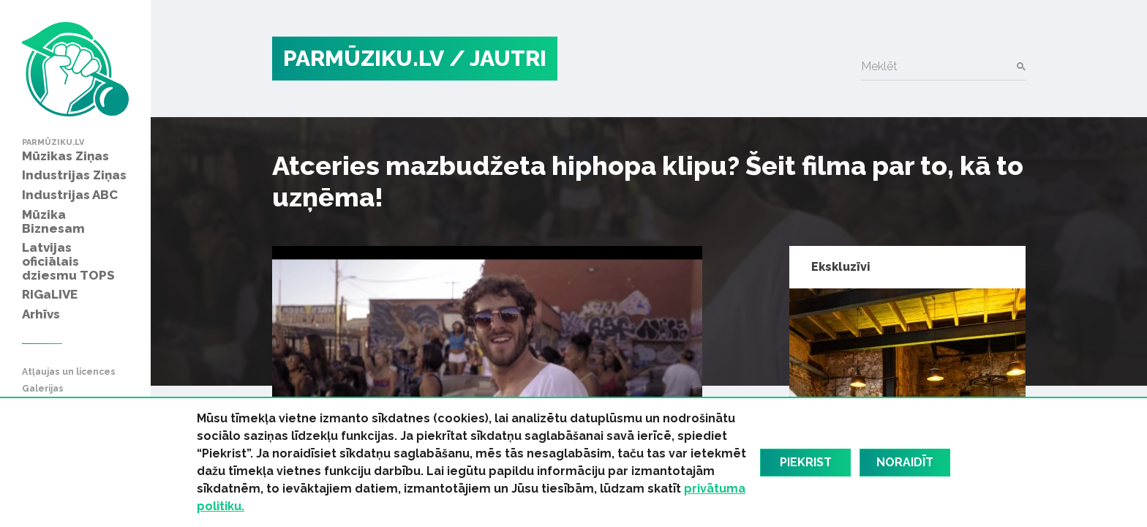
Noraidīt (904, 462)
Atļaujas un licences (69, 372)
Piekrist (806, 462)
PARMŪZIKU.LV (363, 58)
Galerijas (43, 389)
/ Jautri (497, 58)
